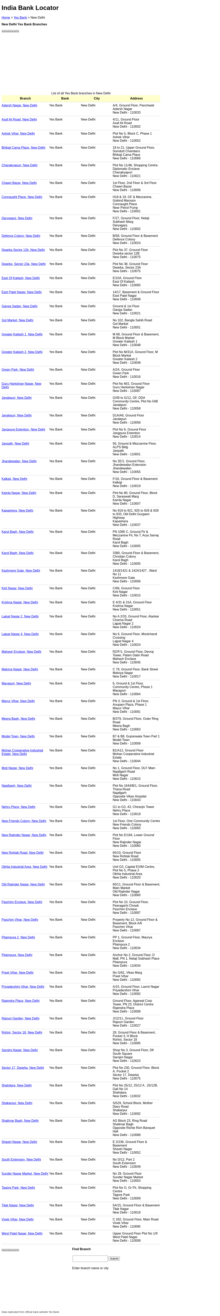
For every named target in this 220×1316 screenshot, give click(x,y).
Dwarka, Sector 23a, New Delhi (24, 264)
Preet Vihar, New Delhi (18, 972)
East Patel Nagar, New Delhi (22, 292)
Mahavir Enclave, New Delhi (21, 651)
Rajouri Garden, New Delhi (20, 1018)
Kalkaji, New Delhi (14, 478)
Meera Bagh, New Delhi (18, 718)
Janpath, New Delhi (15, 443)
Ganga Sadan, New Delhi (19, 306)
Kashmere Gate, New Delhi (21, 570)
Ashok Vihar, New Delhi (18, 133)
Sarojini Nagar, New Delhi (20, 1050)
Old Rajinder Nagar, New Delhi (23, 884)
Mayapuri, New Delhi (16, 683)
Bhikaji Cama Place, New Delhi (23, 147)
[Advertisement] (81, 64)
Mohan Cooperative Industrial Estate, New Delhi (22, 752)
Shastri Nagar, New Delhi (19, 1142)
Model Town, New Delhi (18, 736)
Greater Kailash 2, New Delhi (22, 352)
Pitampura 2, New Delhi (18, 937)
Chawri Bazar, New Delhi (19, 183)
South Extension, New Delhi (21, 1159)
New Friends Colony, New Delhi (24, 821)
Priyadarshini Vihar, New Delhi (23, 986)
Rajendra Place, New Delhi (20, 1000)
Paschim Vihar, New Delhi (20, 919)
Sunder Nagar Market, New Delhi (25, 1173)
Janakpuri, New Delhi (17, 397)
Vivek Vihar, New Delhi (18, 1219)
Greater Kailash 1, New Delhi (22, 334)
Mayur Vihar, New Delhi (18, 701)
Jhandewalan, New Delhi (19, 461)
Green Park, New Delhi (18, 369)
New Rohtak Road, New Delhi (23, 852)
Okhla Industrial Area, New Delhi (24, 866)
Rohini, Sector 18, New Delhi (22, 1032)
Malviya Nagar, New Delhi (20, 669)
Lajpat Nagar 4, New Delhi (20, 634)
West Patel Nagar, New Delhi (22, 1233)
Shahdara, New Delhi (17, 1085)
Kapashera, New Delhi (17, 510)
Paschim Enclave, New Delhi (22, 902)
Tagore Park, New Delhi (18, 1187)
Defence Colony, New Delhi (21, 235)
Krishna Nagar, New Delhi (20, 602)
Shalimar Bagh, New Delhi (20, 1120)
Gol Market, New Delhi (17, 320)
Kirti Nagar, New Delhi (17, 588)
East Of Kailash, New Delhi (21, 278)
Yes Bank (20, 17)
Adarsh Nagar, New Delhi (19, 105)
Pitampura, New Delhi (17, 955)
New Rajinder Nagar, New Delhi (24, 835)
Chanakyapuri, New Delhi (19, 165)
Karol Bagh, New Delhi (18, 531)
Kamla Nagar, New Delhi (19, 493)
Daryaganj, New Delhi (17, 218)
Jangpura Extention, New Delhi (23, 429)
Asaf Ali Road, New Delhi (19, 119)
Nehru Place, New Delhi (18, 807)
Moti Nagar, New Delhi (17, 768)
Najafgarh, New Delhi (17, 785)
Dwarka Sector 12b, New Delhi (23, 250)
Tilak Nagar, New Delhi (18, 1205)
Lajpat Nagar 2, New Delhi (20, 616)
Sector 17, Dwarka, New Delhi (23, 1067)
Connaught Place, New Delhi (22, 197)
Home (6, 17)
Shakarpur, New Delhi (17, 1103)
